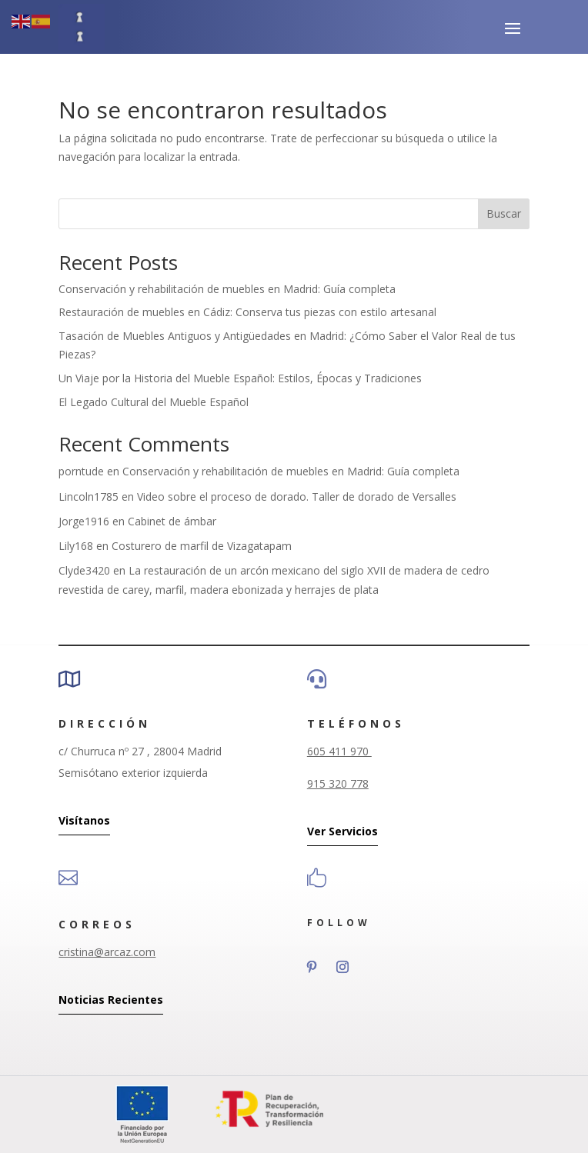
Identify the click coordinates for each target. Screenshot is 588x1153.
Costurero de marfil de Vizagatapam (202, 545)
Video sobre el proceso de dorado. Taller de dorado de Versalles (296, 496)
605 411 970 (339, 751)
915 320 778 (338, 783)
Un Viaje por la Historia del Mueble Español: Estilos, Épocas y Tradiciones (240, 378)
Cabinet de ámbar (172, 521)
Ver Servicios (342, 831)
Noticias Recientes (110, 999)
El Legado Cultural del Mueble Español (153, 402)
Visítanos (84, 820)
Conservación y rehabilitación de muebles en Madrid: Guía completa (227, 289)
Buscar (503, 213)
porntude (81, 471)
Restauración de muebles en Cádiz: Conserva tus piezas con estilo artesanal (247, 312)
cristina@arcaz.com (106, 952)
